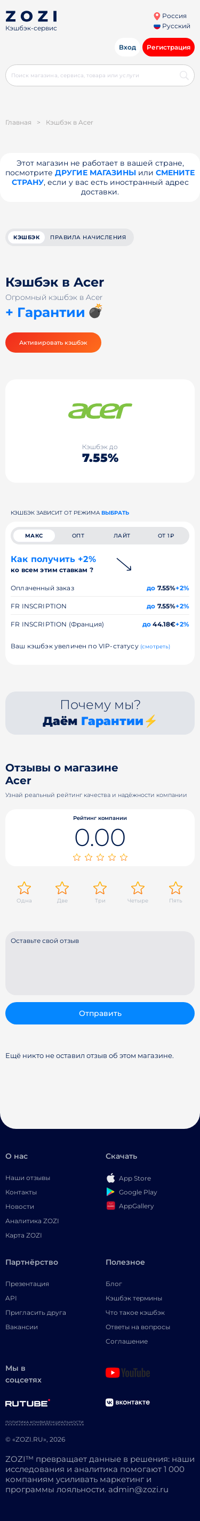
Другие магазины (95, 172)
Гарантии (112, 721)
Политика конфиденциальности (44, 1422)
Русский (172, 25)
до (151, 588)
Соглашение (127, 1341)
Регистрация (168, 47)
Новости (19, 1206)
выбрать (115, 512)
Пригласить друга (35, 1312)
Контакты (21, 1192)
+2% (182, 588)
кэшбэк (26, 237)
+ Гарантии (45, 312)
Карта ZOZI (23, 1235)
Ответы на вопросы (138, 1327)
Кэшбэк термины (134, 1298)
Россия (170, 16)
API (11, 1298)
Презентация (27, 1284)
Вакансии (21, 1327)
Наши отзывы (27, 1178)
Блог (114, 1284)
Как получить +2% (53, 564)
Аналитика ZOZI (32, 1221)
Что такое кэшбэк (135, 1312)
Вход (127, 47)
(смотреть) (155, 646)
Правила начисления (88, 237)
